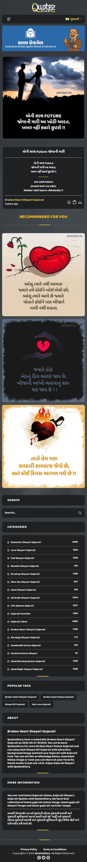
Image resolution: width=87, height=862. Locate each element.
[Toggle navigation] (8, 19)
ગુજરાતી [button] (73, 19)
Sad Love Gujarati (41, 704)
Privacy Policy (29, 849)
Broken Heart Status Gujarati (58, 697)
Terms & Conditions (54, 849)
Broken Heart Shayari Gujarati (24, 200)
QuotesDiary (42, 853)
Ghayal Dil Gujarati (15, 704)
